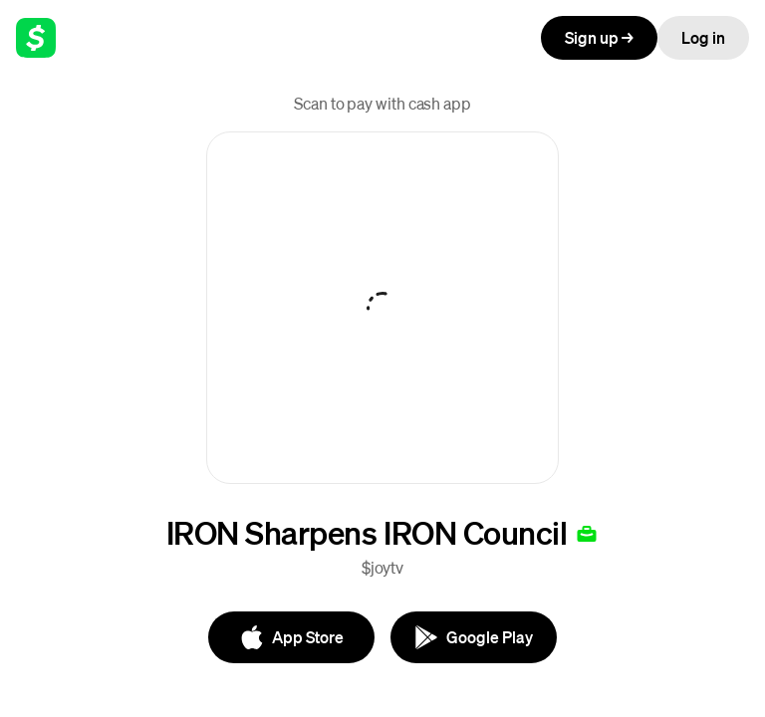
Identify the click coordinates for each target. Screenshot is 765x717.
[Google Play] (473, 637)
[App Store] (291, 637)
